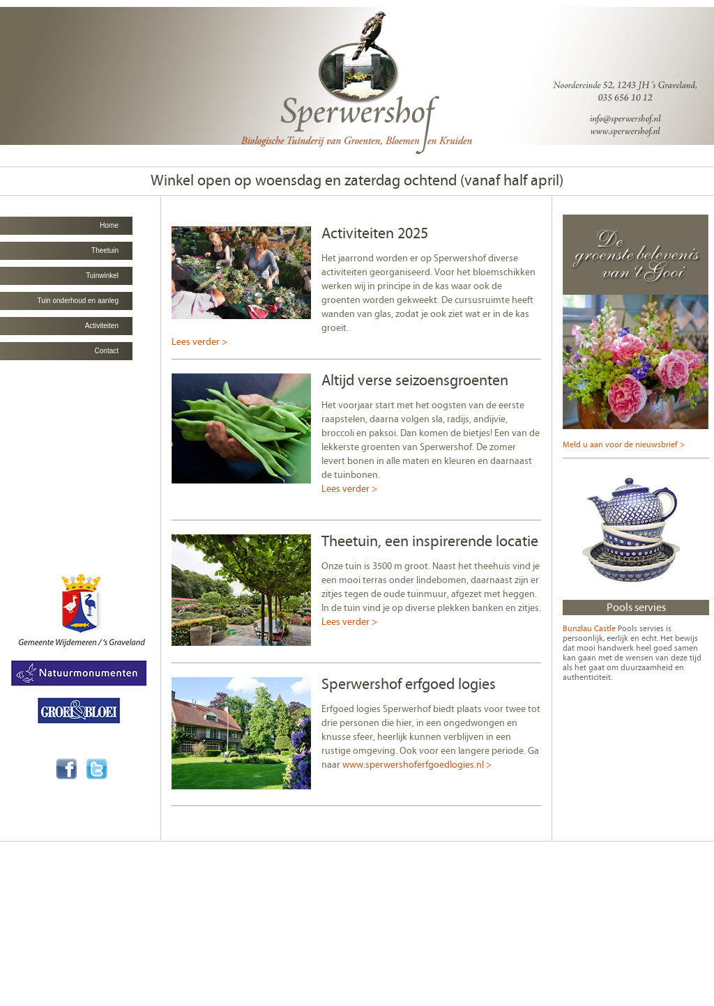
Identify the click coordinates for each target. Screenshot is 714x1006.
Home (109, 225)
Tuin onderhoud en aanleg (78, 300)
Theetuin (105, 250)
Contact (107, 351)
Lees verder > (199, 342)
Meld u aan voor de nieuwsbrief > (624, 444)
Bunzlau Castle (589, 628)
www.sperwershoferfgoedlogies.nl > (417, 765)
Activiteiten (102, 326)
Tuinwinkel (102, 275)
